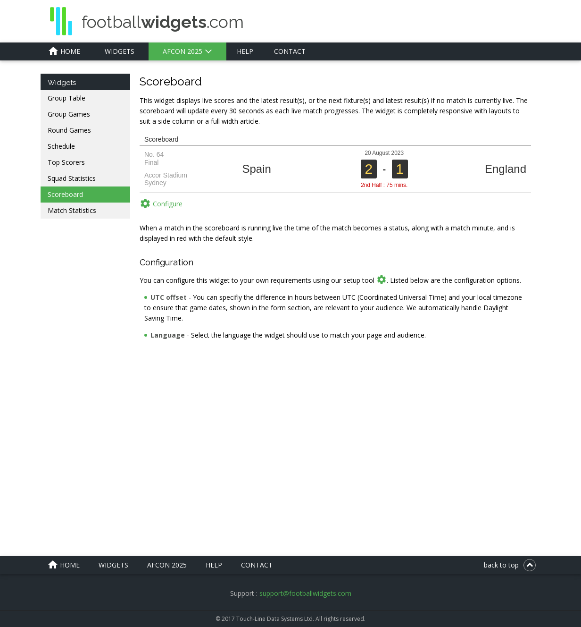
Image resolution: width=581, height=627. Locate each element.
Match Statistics (72, 210)
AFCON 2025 (182, 51)
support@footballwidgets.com (305, 593)
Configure (161, 203)
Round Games (69, 130)
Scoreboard (65, 194)
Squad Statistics (72, 178)
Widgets (119, 51)
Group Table (66, 97)
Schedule (61, 146)
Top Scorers (66, 162)
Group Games (69, 114)
